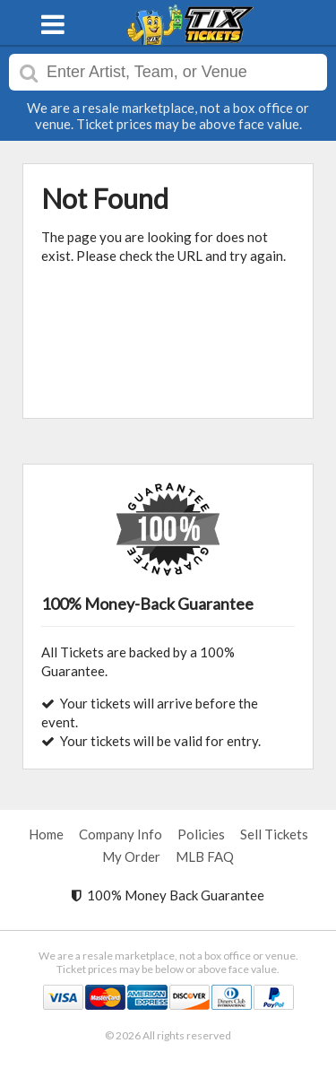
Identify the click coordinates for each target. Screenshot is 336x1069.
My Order (131, 856)
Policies (201, 834)
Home (46, 834)
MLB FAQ (205, 856)
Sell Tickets (274, 834)
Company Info (120, 834)
